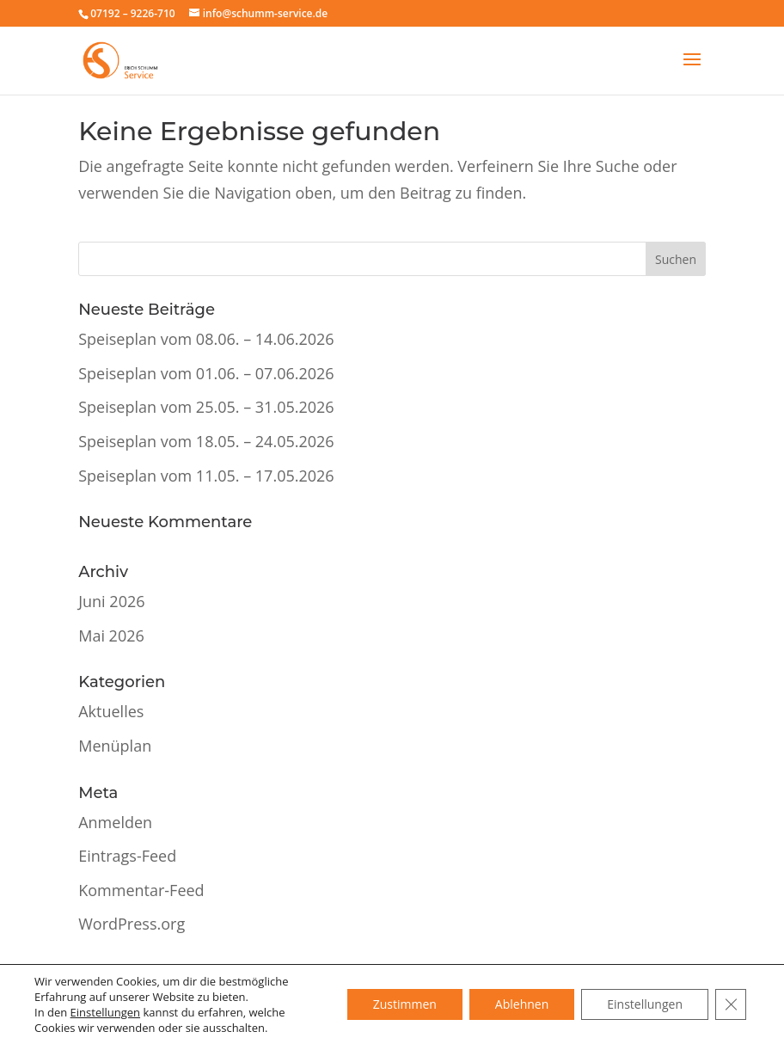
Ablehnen (521, 1004)
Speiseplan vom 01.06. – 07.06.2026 (206, 373)
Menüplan (114, 745)
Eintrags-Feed (127, 855)
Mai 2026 (111, 635)
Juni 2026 (111, 601)
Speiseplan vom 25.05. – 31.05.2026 (206, 406)
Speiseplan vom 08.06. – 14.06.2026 (206, 339)
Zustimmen (405, 1004)
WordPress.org (131, 923)
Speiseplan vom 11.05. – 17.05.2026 (206, 475)
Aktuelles (111, 711)
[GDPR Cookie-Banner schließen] (730, 1004)
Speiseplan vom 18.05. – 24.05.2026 (206, 441)
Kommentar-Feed (141, 890)
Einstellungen (105, 1012)
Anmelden (115, 822)
